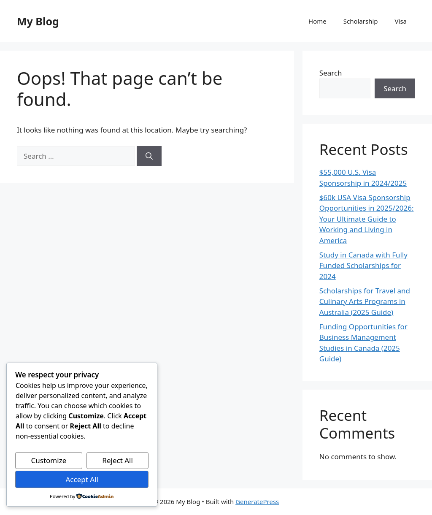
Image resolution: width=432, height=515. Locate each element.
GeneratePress (257, 501)
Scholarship (360, 21)
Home (317, 21)
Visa (401, 21)
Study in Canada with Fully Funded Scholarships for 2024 (363, 265)
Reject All (117, 460)
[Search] (149, 156)
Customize (49, 460)
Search (330, 73)
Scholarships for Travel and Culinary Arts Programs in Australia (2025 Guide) (364, 301)
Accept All (81, 479)
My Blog (38, 21)
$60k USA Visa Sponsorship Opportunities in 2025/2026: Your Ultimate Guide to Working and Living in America (366, 218)
